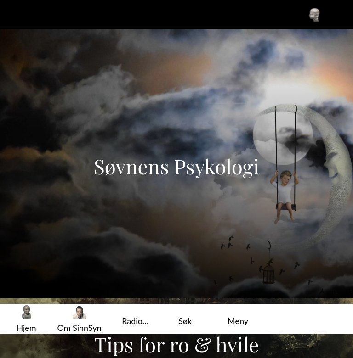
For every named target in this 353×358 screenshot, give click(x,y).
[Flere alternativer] (237, 319)
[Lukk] (14, 14)
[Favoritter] (338, 15)
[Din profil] (314, 15)
